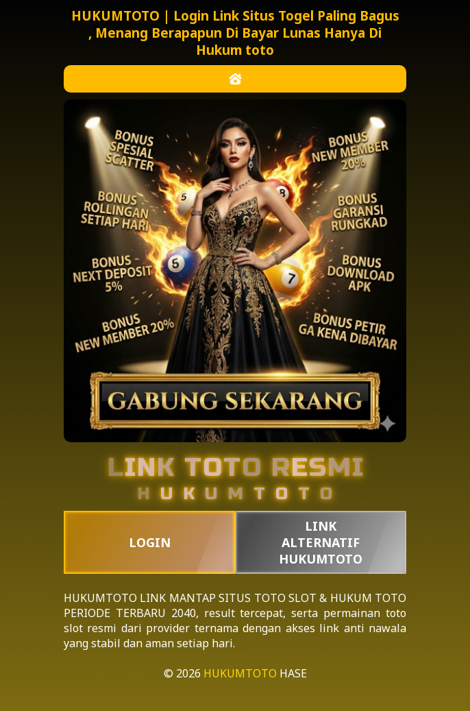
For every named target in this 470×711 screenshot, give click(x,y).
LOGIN (150, 542)
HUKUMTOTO (100, 597)
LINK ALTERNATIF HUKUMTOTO (320, 542)
